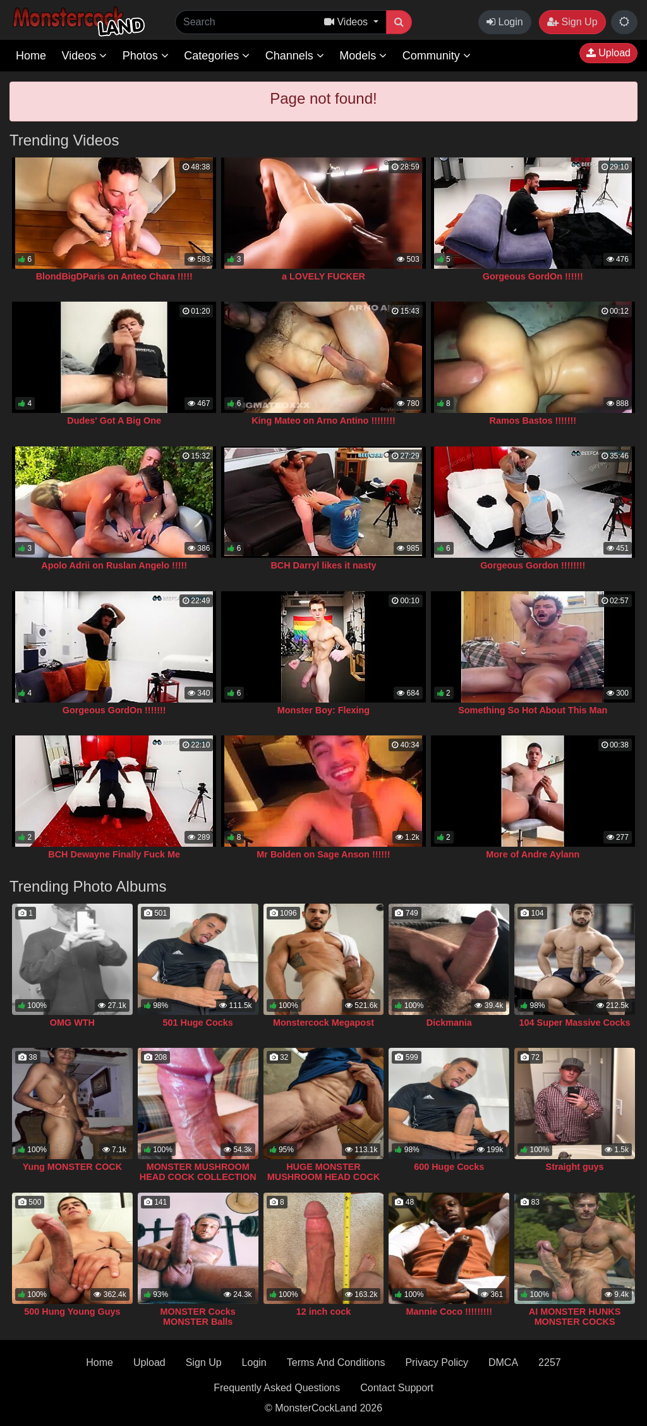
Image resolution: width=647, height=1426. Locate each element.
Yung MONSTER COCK (73, 1167)
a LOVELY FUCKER (323, 276)
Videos (84, 55)
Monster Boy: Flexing (323, 710)
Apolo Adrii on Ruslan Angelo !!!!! (114, 565)
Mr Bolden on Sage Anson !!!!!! (323, 854)
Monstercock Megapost (323, 1022)
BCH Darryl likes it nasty (323, 565)
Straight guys (575, 1167)
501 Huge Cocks (198, 1022)
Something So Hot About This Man (532, 710)
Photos (146, 55)
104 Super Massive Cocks (575, 1022)
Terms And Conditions (336, 1362)
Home (31, 55)
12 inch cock (323, 1311)
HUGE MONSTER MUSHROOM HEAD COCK (323, 1172)
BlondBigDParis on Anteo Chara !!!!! (114, 276)
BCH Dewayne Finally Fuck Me (114, 854)
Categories (217, 55)
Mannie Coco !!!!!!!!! (449, 1311)
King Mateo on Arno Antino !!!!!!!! (323, 420)
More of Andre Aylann (532, 854)
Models (363, 55)
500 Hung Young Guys (72, 1311)
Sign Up (572, 21)
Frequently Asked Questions (277, 1387)
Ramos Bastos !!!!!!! (533, 420)
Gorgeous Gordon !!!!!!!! (532, 565)
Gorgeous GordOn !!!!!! (533, 276)
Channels (294, 55)
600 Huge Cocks (449, 1167)
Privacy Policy (436, 1362)
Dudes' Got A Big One (114, 420)
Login (505, 21)
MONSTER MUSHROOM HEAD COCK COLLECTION (198, 1172)
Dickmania (449, 1022)
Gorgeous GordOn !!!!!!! (114, 710)
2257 (549, 1362)
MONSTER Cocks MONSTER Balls (198, 1316)
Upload (608, 52)
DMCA (503, 1362)
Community (436, 55)
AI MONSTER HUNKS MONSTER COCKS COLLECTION (575, 1321)
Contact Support (396, 1387)
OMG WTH (72, 1022)
